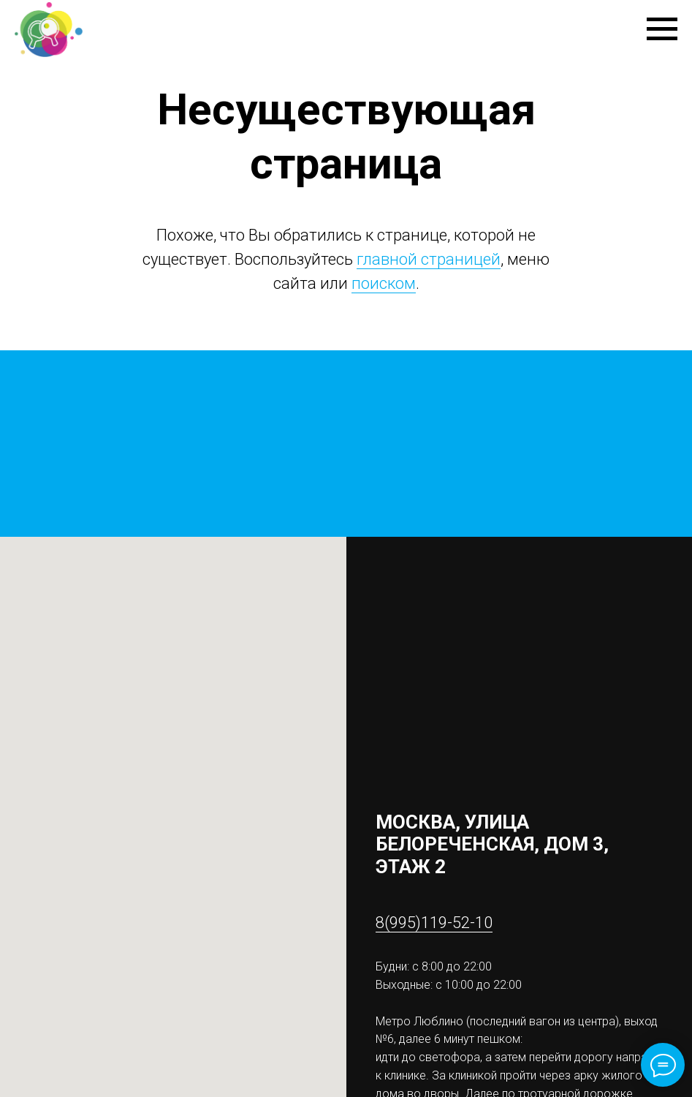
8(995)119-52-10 (434, 922)
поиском (383, 283)
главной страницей (429, 259)
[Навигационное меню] (662, 29)
